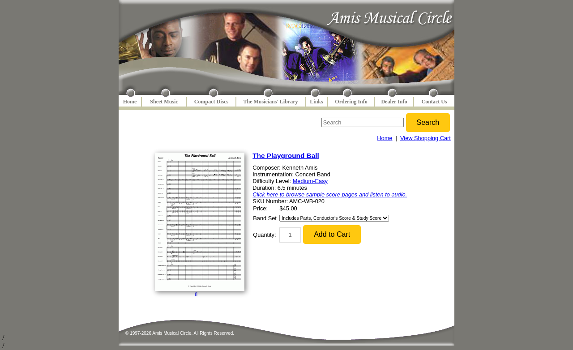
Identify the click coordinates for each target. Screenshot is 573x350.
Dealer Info (394, 101)
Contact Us (434, 101)
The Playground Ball (285, 155)
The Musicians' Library (270, 101)
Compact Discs (211, 101)
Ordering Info (351, 101)
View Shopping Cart (425, 138)
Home (130, 101)
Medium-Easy (310, 181)
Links (316, 101)
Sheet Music (164, 101)
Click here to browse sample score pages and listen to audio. (329, 194)
